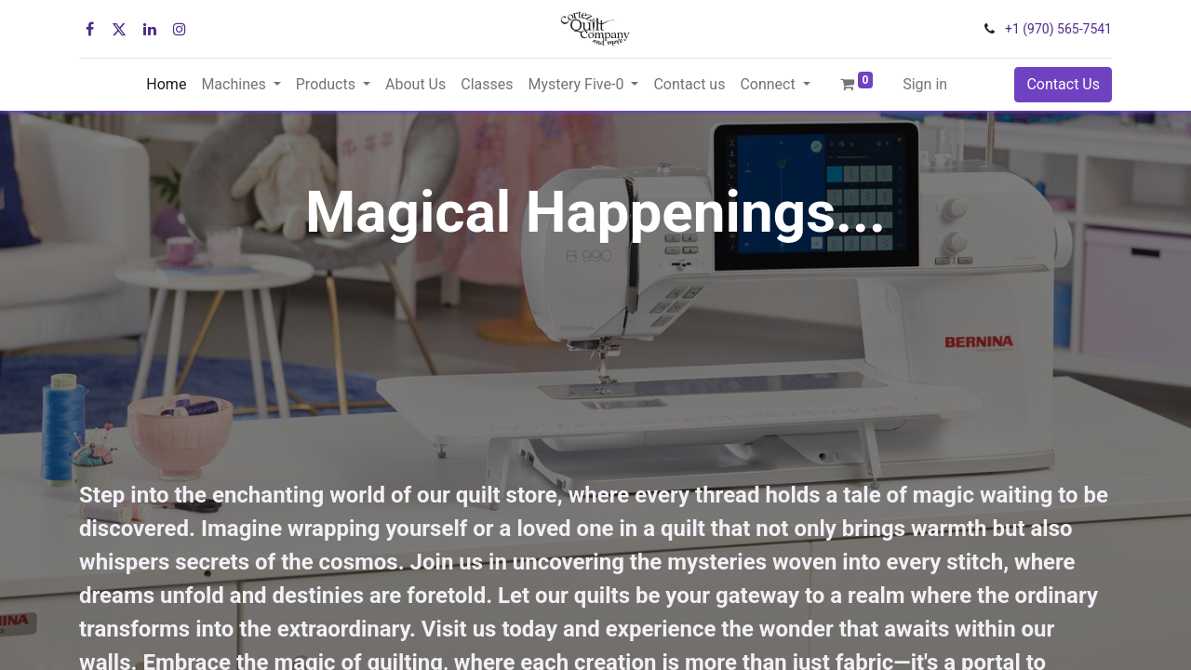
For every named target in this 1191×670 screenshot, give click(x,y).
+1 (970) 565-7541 (1058, 28)
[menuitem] (166, 84)
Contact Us (1063, 84)
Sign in (925, 84)
